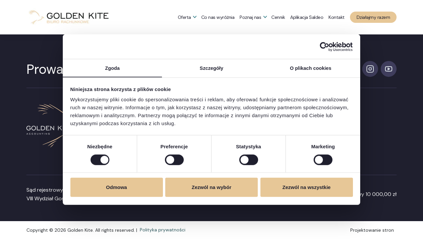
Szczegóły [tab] (211, 68)
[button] (68, 17)
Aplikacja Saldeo (306, 17)
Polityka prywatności (162, 230)
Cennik (278, 17)
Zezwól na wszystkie (307, 187)
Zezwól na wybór (211, 187)
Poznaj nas (250, 17)
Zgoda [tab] (112, 68)
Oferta (184, 17)
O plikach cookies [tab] (310, 68)
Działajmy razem (373, 17)
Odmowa (116, 187)
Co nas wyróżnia (218, 17)
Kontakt (336, 17)
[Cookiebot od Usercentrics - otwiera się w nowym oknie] (324, 46)
